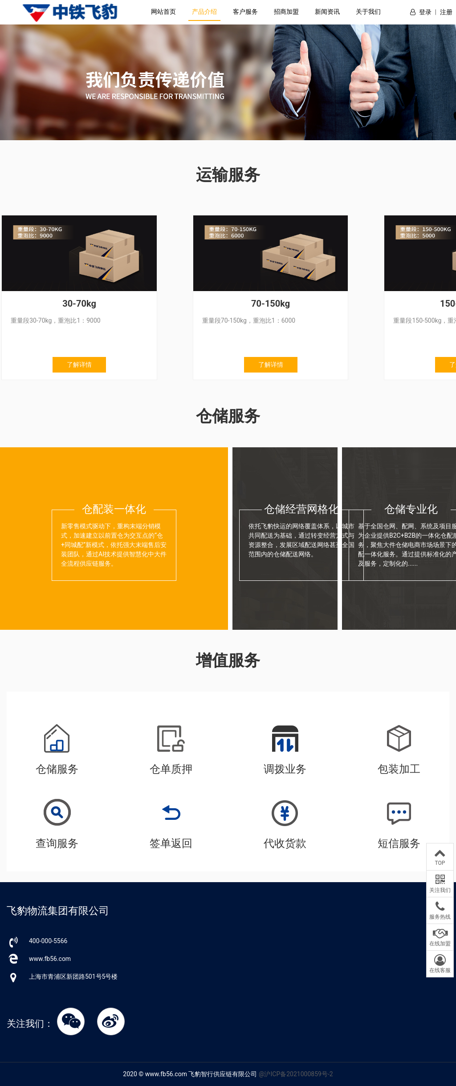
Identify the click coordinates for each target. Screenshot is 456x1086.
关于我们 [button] (368, 11)
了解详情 (77, 364)
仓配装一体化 (114, 509)
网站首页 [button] (163, 11)
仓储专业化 (411, 509)
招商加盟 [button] (286, 11)
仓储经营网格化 (301, 509)
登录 (425, 12)
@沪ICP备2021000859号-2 (296, 1074)
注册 (446, 12)
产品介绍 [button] (204, 11)
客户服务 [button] (245, 11)
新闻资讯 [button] (327, 11)
